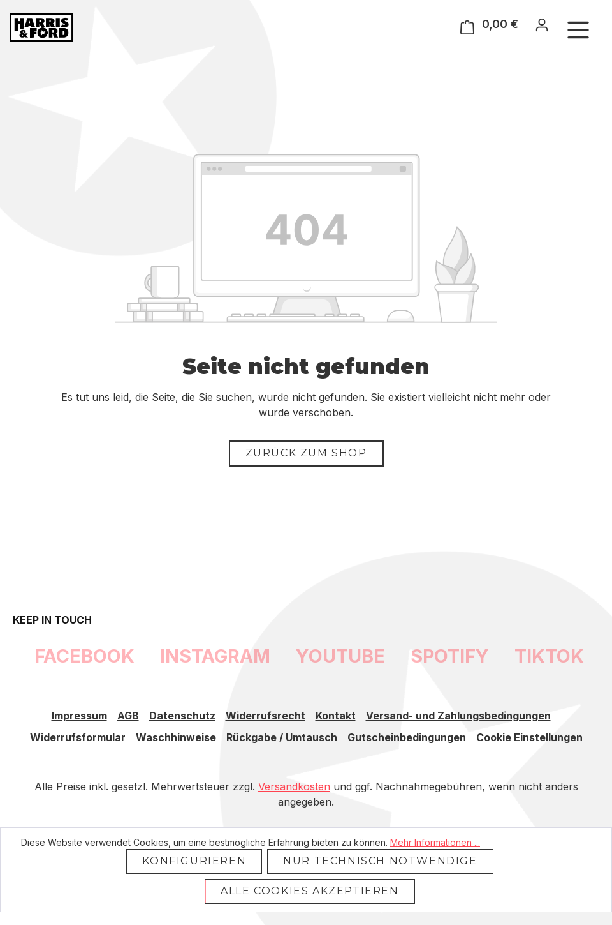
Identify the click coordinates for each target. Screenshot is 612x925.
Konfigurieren (194, 861)
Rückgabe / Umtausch (281, 737)
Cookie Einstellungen (529, 737)
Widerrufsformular (78, 737)
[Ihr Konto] (542, 24)
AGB (128, 715)
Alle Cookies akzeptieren (309, 891)
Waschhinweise (176, 737)
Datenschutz (182, 715)
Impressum (79, 715)
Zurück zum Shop (306, 453)
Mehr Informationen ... (435, 842)
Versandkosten (294, 786)
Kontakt (336, 715)
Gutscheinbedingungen (406, 737)
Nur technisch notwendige (380, 861)
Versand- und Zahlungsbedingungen (458, 715)
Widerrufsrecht (265, 715)
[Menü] (578, 29)
